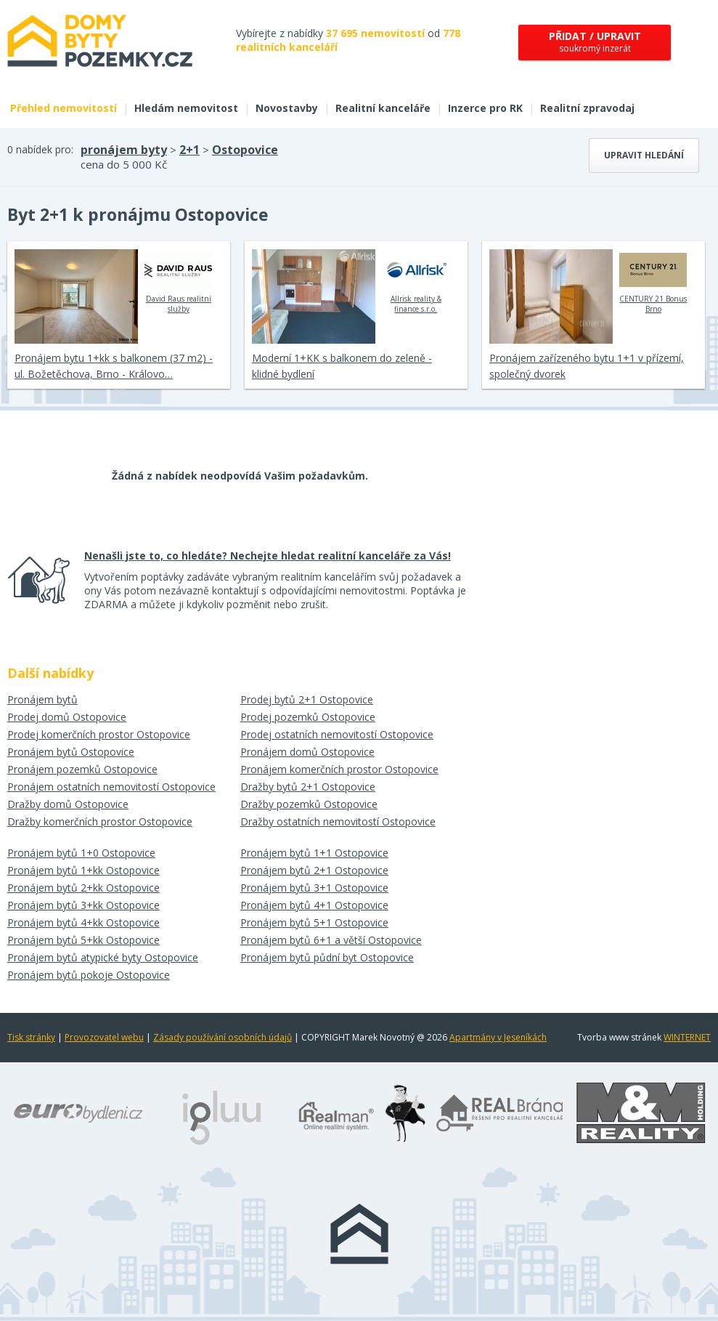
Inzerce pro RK (485, 108)
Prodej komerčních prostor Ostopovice (98, 734)
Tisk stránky (31, 1037)
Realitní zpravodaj (587, 108)
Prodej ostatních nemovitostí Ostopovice (336, 734)
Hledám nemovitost (186, 108)
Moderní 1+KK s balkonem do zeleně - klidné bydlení (342, 366)
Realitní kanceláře (383, 108)
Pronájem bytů (42, 699)
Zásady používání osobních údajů (222, 1037)
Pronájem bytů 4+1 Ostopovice (314, 905)
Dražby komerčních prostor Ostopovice (99, 821)
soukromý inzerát (595, 41)
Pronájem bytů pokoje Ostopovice (88, 975)
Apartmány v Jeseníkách (498, 1037)
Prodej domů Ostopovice (66, 717)
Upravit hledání (644, 155)
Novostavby (287, 108)
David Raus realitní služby (178, 281)
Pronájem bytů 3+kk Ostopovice (83, 905)
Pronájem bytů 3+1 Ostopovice (314, 887)
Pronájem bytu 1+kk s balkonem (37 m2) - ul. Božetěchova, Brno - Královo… (114, 366)
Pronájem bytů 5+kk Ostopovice (83, 940)
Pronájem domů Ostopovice (307, 752)
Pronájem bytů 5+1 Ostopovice (314, 922)
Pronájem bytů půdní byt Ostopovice (327, 957)
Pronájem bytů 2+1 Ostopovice (314, 870)
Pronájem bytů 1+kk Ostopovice (83, 870)
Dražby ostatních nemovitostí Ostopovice (338, 821)
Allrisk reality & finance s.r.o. (415, 281)
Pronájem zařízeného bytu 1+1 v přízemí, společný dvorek (586, 366)
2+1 (189, 150)
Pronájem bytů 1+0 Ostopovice (81, 853)
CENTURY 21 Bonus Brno (653, 281)
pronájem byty (124, 150)
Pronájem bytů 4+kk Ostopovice (83, 922)
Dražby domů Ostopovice (67, 804)
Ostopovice (245, 150)
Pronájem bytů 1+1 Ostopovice (314, 853)
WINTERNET (687, 1037)
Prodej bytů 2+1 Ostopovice (306, 699)
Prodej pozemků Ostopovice (307, 717)
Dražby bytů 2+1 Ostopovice (307, 786)
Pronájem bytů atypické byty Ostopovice (102, 957)
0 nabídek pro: (40, 149)
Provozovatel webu (104, 1037)
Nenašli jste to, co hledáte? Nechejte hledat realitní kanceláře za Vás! (267, 555)
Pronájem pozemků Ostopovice (82, 769)
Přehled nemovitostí (63, 108)
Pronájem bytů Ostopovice (70, 752)
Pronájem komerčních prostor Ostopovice (339, 769)
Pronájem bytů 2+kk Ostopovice (83, 887)
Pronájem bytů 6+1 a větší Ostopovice (331, 940)
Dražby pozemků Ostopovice (309, 804)
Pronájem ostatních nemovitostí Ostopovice (111, 786)
